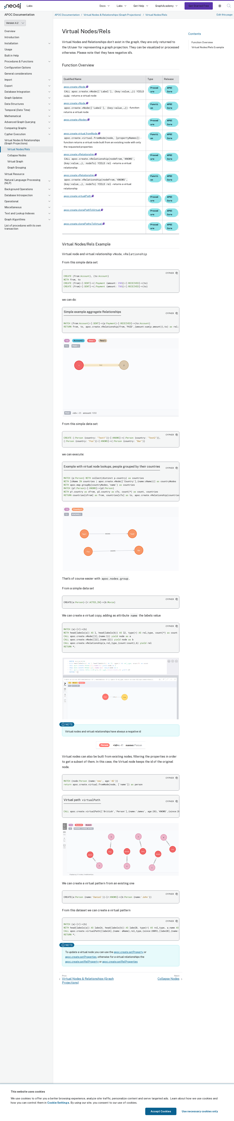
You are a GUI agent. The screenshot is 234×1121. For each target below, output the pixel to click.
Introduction (11, 37)
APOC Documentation (67, 14)
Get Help (138, 5)
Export (8, 85)
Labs (29, 5)
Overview (9, 31)
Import (8, 79)
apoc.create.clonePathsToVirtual (84, 223)
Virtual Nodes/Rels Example (208, 47)
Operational (11, 201)
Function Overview (202, 42)
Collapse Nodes (16, 155)
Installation (11, 43)
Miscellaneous (13, 207)
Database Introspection (18, 195)
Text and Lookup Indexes (19, 213)
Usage (8, 49)
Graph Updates (13, 97)
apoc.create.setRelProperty (82, 961)
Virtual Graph (15, 161)
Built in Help (11, 55)
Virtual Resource (14, 174)
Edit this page (225, 14)
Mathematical (12, 116)
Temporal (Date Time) (17, 110)
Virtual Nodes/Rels (18, 149)
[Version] (15, 23)
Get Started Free (199, 5)
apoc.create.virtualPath (79, 196)
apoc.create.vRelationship (80, 154)
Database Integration (17, 91)
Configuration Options (17, 67)
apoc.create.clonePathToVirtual (83, 209)
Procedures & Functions (18, 61)
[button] (219, 6)
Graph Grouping (16, 167)
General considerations (18, 73)
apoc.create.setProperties (81, 956)
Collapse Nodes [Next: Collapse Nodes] (168, 979)
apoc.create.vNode (76, 86)
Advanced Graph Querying (19, 122)
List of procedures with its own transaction (22, 227)
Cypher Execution (15, 134)
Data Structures (14, 103)
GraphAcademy (164, 5)
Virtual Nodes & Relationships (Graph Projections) (22, 142)
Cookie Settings (58, 1102)
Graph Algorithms (14, 219)
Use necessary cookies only (200, 1111)
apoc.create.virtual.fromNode (82, 133)
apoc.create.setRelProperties (120, 961)
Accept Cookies (161, 1111)
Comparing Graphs (15, 128)
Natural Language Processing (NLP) (22, 181)
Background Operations (18, 189)
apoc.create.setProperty (128, 952)
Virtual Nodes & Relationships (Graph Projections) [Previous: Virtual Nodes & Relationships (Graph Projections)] (88, 980)
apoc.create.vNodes (77, 119)
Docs (102, 5)
